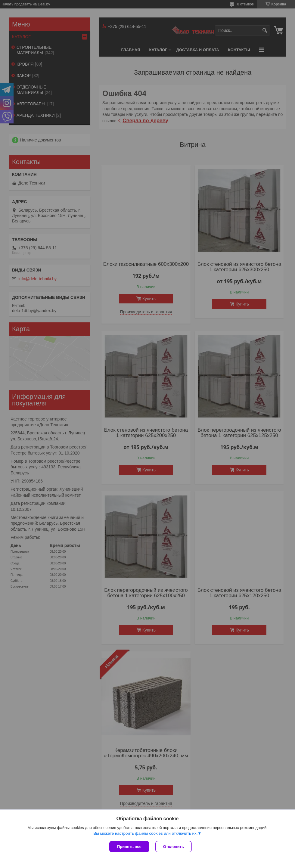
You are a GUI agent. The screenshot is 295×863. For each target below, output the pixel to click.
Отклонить (173, 846)
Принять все (129, 846)
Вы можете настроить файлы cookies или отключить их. (145, 833)
